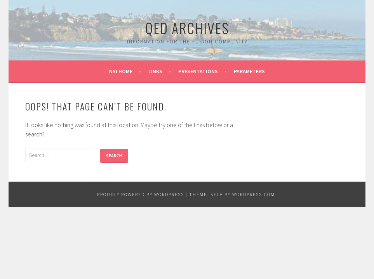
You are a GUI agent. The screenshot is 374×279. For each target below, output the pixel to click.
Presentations (198, 71)
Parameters (249, 71)
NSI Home (120, 71)
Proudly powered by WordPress (140, 194)
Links (155, 71)
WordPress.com (253, 194)
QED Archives (187, 27)
